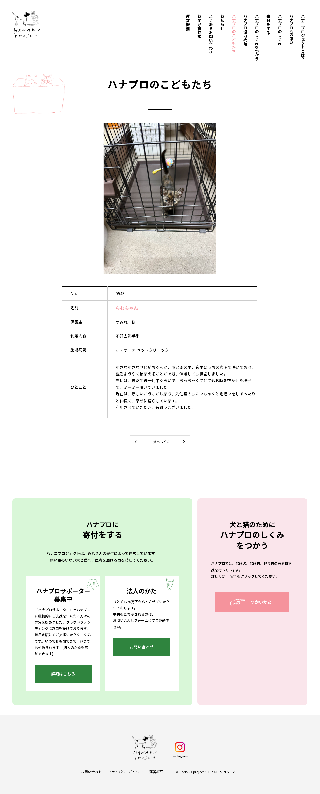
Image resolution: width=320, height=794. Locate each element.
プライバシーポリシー (125, 772)
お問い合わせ (91, 772)
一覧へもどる (160, 441)
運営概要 (157, 772)
